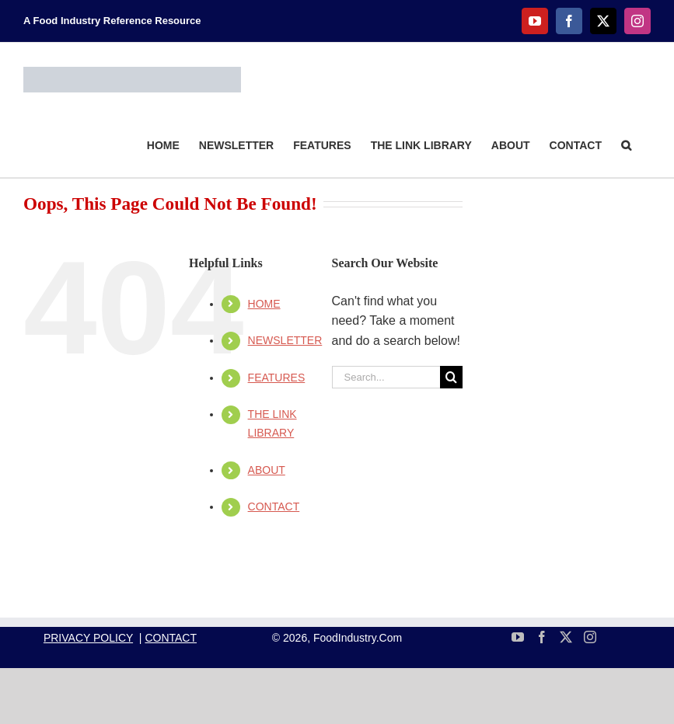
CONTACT (274, 506)
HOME (264, 304)
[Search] (451, 377)
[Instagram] (590, 637)
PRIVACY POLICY (88, 638)
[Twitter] (566, 637)
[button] (626, 144)
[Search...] (386, 377)
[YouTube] (518, 637)
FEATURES (277, 377)
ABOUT (266, 470)
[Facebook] (542, 637)
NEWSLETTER (285, 340)
